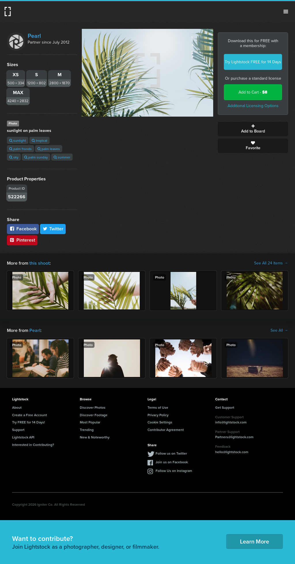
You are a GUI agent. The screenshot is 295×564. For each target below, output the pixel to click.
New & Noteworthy (94, 437)
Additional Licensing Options (253, 106)
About (17, 407)
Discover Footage (93, 414)
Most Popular (90, 422)
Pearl (34, 35)
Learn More (254, 541)
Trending (87, 429)
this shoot (39, 263)
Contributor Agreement (166, 429)
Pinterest (22, 240)
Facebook (23, 228)
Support (18, 429)
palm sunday (36, 157)
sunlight (17, 140)
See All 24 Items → (271, 263)
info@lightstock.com (231, 422)
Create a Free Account (29, 414)
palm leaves (48, 148)
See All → (279, 330)
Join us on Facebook (172, 462)
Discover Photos (92, 407)
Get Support (224, 407)
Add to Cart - (253, 92)
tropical (39, 140)
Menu (285, 11)
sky (13, 157)
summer (62, 157)
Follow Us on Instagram (174, 470)
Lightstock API (23, 437)
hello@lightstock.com (231, 451)
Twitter (53, 228)
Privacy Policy (158, 414)
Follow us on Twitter (171, 453)
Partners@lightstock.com (234, 436)
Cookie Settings (160, 422)
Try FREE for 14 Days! (28, 422)
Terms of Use (158, 407)
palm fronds (20, 148)
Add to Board (253, 129)
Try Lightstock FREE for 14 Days (253, 62)
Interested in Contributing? (33, 444)
